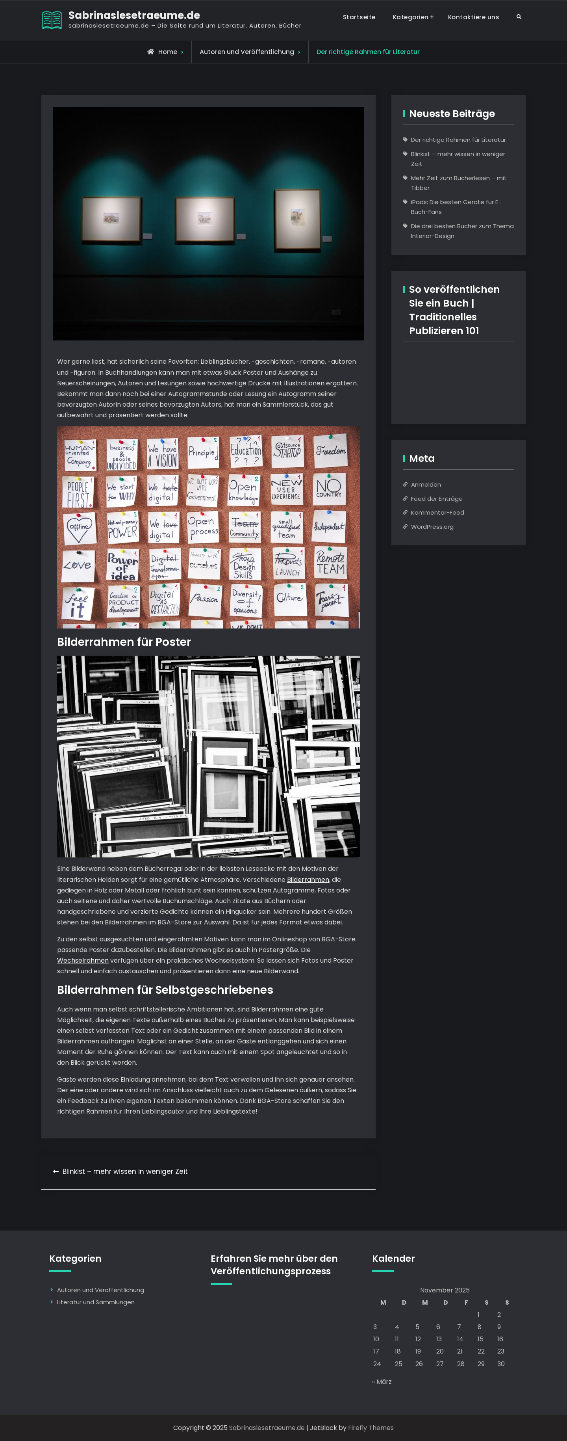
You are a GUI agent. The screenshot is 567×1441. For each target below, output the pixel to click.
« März (382, 1381)
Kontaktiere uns (474, 17)
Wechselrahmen (83, 960)
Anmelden (426, 484)
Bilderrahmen (308, 879)
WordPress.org (432, 526)
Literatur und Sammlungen (96, 1302)
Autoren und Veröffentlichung (247, 51)
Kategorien (411, 17)
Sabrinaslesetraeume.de (134, 15)
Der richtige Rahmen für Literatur (458, 140)
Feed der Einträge (437, 499)
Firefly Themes (371, 1427)
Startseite (359, 17)
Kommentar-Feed (437, 512)
